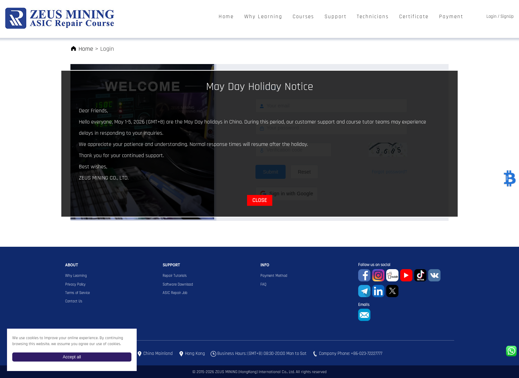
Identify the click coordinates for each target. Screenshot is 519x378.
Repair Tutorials (175, 275)
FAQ (263, 284)
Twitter (392, 291)
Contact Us (73, 301)
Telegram (364, 291)
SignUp (507, 16)
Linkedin (378, 291)
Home (226, 17)
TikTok (420, 275)
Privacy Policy (75, 284)
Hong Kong (195, 354)
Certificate (414, 17)
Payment (451, 17)
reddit (392, 275)
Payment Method (273, 275)
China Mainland (158, 354)
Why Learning (263, 17)
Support (336, 17)
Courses (303, 17)
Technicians (373, 17)
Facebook (364, 275)
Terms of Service (77, 292)
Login (491, 16)
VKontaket (434, 275)
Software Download (178, 284)
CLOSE (259, 200)
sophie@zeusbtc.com (364, 315)
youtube (406, 275)
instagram (378, 275)
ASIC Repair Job (175, 292)
